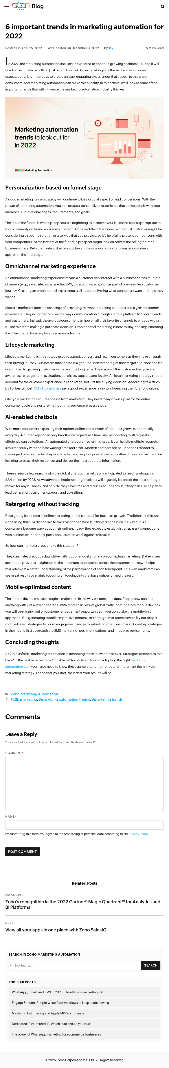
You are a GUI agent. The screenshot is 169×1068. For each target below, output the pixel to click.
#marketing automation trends (64, 699)
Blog (38, 6)
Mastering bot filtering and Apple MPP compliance (48, 1013)
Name (10, 816)
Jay (110, 48)
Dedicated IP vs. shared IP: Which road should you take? (52, 1024)
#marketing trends (107, 699)
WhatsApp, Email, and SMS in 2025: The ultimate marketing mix (58, 992)
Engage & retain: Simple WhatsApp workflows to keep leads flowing (60, 1003)
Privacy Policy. (139, 834)
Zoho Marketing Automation (34, 694)
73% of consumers (47, 388)
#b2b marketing (24, 699)
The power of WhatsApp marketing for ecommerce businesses (56, 1034)
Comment (13, 753)
